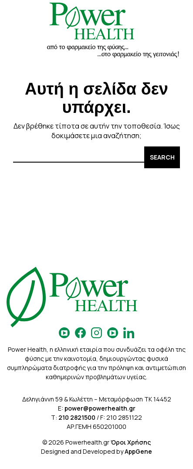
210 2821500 (76, 417)
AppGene (138, 451)
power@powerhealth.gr (99, 408)
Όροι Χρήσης (131, 442)
